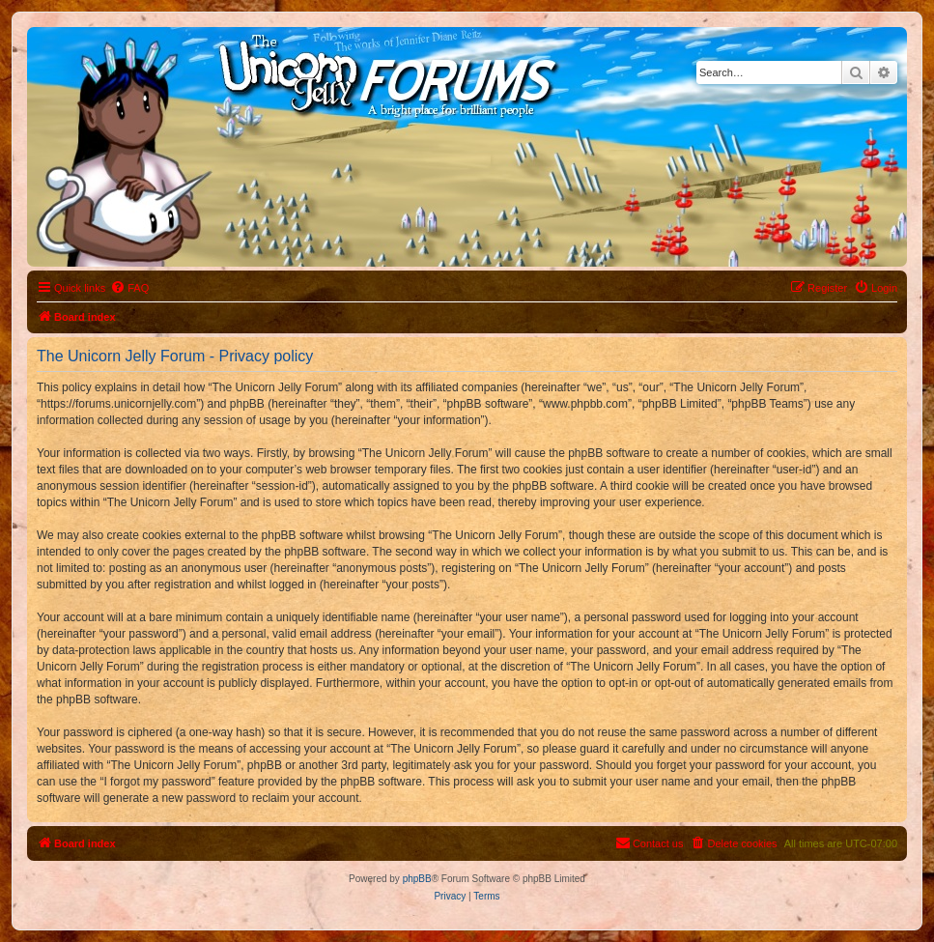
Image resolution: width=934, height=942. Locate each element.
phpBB (417, 878)
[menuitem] (129, 288)
